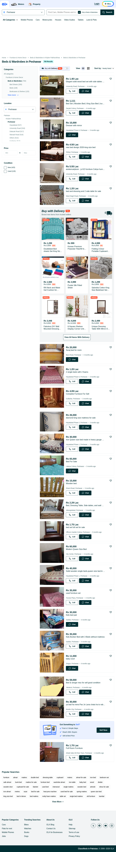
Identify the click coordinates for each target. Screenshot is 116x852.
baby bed (82, 782)
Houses (58, 20)
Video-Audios (69, 20)
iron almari (7, 791)
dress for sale (104, 787)
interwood (56, 787)
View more (13, 95)
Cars (38, 20)
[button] (55, 68)
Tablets (80, 20)
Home (4, 58)
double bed (35, 777)
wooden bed (81, 787)
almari (15, 777)
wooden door (8, 787)
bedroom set (104, 777)
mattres (24, 777)
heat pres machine (50, 791)
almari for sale (81, 777)
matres (69, 777)
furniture (6, 777)
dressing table (48, 777)
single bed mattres (76, 796)
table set (63, 796)
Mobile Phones (27, 20)
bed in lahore (21, 796)
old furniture (91, 796)
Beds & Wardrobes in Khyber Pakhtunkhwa (45, 58)
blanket (35, 787)
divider (100, 782)
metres (17, 791)
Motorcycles (47, 20)
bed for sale (35, 791)
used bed (45, 787)
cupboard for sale (23, 787)
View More (58, 801)
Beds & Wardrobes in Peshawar (74, 58)
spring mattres (82, 791)
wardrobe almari (59, 782)
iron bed (93, 777)
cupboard (60, 777)
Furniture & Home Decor (18, 58)
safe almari (7, 782)
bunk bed (18, 782)
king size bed (8, 796)
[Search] (107, 12)
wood (92, 782)
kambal (101, 796)
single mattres (68, 787)
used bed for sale (67, 791)
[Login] (96, 4)
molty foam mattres (49, 796)
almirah (92, 787)
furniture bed (45, 782)
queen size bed (96, 791)
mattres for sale (31, 782)
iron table (72, 782)
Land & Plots (91, 20)
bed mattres (34, 796)
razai (25, 791)
